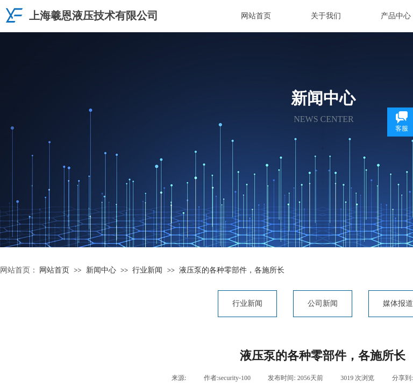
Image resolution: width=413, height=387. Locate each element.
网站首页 (256, 16)
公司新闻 (323, 303)
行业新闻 (147, 270)
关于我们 (326, 16)
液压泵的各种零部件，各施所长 (231, 270)
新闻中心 (101, 270)
